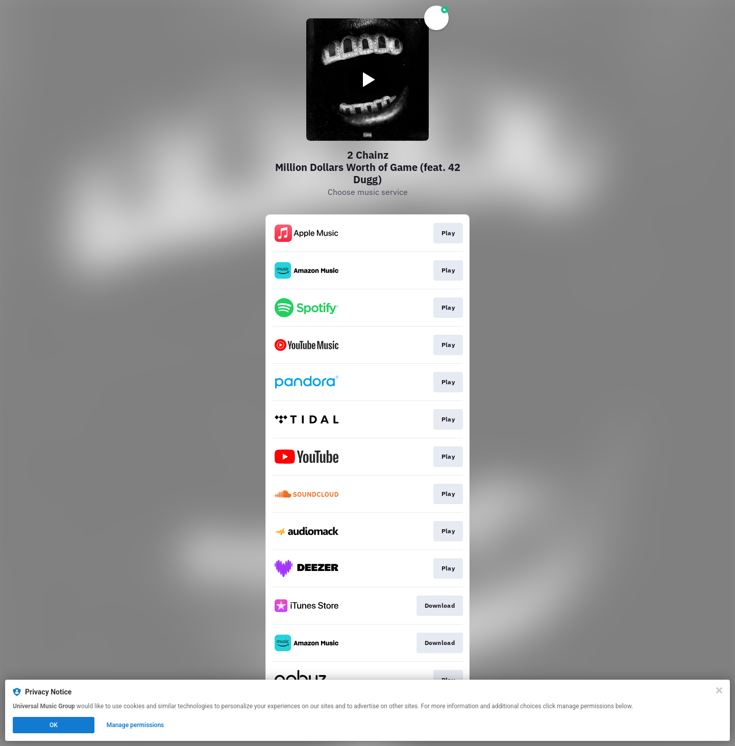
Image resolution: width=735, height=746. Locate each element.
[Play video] (367, 79)
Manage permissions (135, 725)
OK (54, 725)
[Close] (719, 690)
